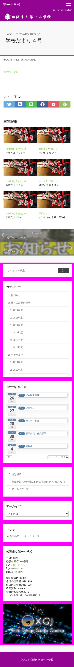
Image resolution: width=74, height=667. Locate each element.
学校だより (36, 33)
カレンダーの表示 (58, 457)
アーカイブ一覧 (20, 489)
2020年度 (18, 347)
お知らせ (16, 295)
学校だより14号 (48, 152)
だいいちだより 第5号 (52, 217)
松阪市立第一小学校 (42, 659)
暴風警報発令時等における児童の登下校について (38, 481)
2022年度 (18, 332)
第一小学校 (11, 4)
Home (8, 33)
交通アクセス (17, 564)
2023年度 (18, 325)
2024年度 (18, 317)
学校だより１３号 (49, 185)
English (59, 9)
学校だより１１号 (15, 152)
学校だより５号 (14, 185)
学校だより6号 (14, 217)
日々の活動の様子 (21, 302)
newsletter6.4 (11, 71)
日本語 (68, 9)
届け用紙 (16, 474)
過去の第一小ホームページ (24, 536)
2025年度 (18, 310)
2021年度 (22, 33)
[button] (9, 457)
